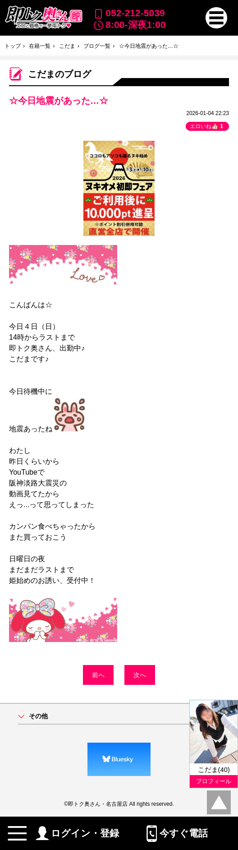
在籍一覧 (39, 46)
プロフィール (213, 781)
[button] (216, 18)
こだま (67, 46)
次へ (139, 675)
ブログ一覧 (96, 46)
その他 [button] (38, 716)
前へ (98, 675)
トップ (13, 46)
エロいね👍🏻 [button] (207, 126)
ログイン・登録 (77, 833)
